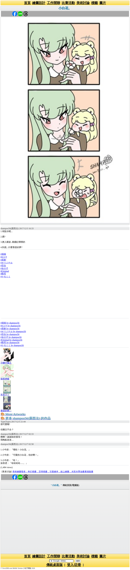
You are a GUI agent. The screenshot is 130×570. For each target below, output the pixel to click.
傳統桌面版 (54, 565)
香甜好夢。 (6, 411)
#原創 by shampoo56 (10, 328)
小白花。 (65, 8)
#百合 (3, 265)
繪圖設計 (38, 3)
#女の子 (4, 268)
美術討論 (83, 3)
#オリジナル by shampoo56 (13, 331)
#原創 (3, 260)
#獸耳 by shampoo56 (10, 342)
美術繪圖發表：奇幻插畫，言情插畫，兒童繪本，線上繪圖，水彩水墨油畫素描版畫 (52, 471)
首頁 (27, 3)
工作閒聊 (53, 3)
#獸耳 (3, 274)
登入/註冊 (74, 565)
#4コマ (4, 257)
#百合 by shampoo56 (10, 334)
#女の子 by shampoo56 (11, 337)
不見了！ (5, 395)
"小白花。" (56, 485)
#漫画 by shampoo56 (10, 323)
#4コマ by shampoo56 (10, 326)
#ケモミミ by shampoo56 (12, 345)
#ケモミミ (5, 276)
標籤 (94, 3)
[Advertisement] (65, 298)
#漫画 (3, 254)
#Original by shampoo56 (11, 340)
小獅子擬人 (6, 363)
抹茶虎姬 (5, 379)
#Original (5, 271)
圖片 (102, 3)
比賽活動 (68, 3)
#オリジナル (7, 263)
